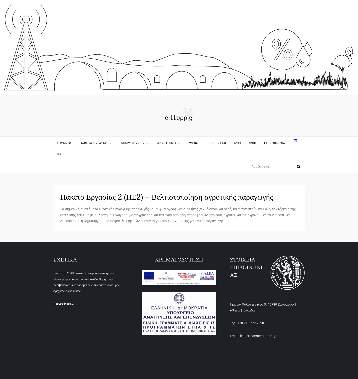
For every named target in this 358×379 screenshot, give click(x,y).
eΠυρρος (64, 143)
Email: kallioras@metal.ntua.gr (253, 336)
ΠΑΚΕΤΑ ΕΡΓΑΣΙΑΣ (96, 144)
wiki (237, 143)
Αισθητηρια (169, 144)
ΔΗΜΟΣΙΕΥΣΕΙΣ (135, 144)
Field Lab (217, 143)
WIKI (252, 143)
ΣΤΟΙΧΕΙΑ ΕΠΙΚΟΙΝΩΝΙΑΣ (246, 267)
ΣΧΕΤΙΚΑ (65, 259)
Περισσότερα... (63, 304)
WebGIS (195, 143)
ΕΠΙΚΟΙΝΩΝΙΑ (274, 143)
